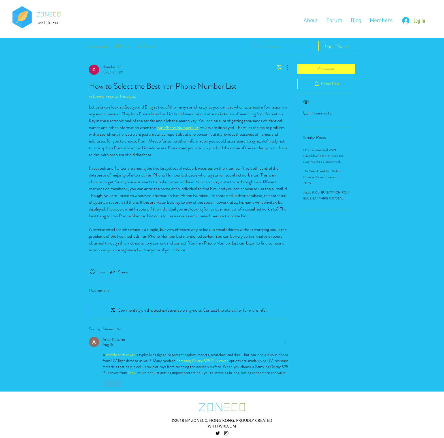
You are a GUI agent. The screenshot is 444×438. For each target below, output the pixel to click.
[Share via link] (118, 272)
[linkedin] (226, 433)
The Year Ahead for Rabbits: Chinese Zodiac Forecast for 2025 (322, 177)
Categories (98, 46)
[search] (284, 46)
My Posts (144, 46)
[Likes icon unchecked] (92, 272)
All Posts (122, 46)
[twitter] (218, 433)
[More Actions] (284, 67)
